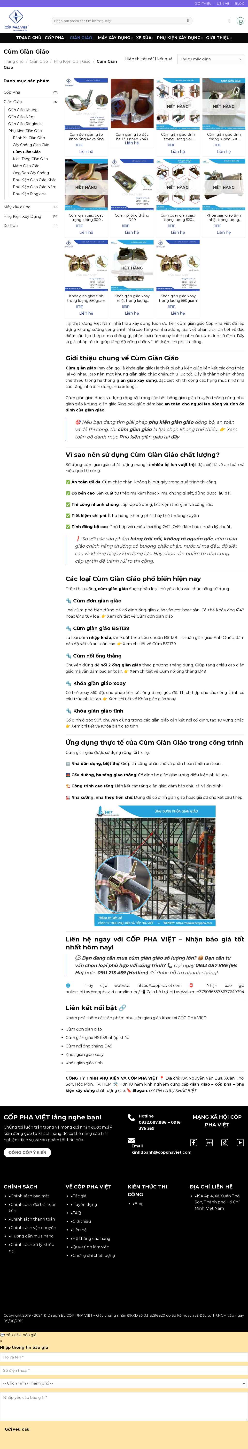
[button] (230, 20)
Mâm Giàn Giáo (26, 166)
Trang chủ (28, 37)
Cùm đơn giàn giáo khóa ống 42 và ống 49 (86, 136)
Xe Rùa (145, 37)
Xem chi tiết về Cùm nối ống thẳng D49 (168, 671)
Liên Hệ (223, 3)
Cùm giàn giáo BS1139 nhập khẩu (98, 1037)
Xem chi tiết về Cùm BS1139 (149, 644)
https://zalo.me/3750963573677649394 (207, 992)
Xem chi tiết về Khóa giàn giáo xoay (142, 699)
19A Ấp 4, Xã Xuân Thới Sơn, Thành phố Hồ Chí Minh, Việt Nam (217, 1202)
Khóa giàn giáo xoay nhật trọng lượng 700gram (132, 298)
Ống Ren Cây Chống (31, 173)
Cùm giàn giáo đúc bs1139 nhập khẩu (132, 136)
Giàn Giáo (82, 37)
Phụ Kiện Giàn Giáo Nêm (34, 187)
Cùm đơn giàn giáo (84, 1029)
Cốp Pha (55, 37)
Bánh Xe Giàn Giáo (29, 138)
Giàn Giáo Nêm (21, 117)
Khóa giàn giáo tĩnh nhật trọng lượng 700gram (224, 217)
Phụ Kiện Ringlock (29, 194)
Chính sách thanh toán (33, 1219)
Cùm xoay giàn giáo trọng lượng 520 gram (178, 217)
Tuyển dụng (85, 1204)
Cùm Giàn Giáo (27, 152)
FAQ (77, 1213)
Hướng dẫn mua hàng (32, 1236)
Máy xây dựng (115, 37)
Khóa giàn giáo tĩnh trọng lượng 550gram (86, 298)
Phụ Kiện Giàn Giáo (72, 61)
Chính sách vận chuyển (33, 1227)
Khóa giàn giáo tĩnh (84, 1063)
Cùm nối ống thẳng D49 (89, 1046)
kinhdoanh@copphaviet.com (162, 1152)
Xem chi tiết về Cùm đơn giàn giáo (140, 616)
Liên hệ (80, 1230)
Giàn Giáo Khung (23, 110)
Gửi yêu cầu (17, 1429)
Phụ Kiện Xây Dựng (180, 37)
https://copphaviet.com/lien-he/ (109, 992)
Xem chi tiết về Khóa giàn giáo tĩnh (104, 726)
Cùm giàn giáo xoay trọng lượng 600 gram (86, 217)
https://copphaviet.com (159, 985)
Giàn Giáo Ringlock (24, 124)
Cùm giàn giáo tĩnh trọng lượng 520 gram (178, 136)
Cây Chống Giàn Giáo (31, 145)
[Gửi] (188, 21)
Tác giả (79, 1196)
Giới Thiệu (203, 3)
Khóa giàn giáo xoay (85, 1054)
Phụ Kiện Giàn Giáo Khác (34, 180)
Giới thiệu (219, 37)
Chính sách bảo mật (30, 1196)
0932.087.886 (153, 1122)
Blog (239, 3)
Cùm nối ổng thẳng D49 (132, 217)
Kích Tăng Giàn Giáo (30, 159)
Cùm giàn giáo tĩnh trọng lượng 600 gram (224, 136)
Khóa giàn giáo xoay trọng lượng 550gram (178, 298)
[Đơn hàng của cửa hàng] (210, 59)
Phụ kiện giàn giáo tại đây (149, 437)
